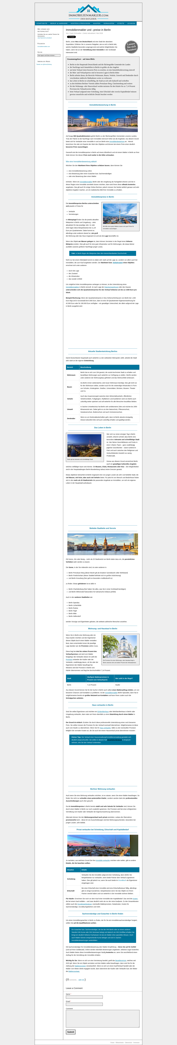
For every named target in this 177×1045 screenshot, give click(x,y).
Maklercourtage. (74, 971)
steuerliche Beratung (114, 740)
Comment (69, 1008)
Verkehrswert (118, 263)
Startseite (42, 23)
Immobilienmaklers (72, 287)
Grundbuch (122, 880)
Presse (112, 1042)
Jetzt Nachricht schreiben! (45, 38)
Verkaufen (108, 23)
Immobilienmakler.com (44, 46)
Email (68, 1001)
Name (68, 994)
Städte (120, 23)
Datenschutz (128, 1042)
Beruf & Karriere (59, 23)
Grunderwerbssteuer (84, 904)
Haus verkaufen (105, 728)
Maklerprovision (80, 966)
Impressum (136, 1042)
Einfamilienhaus (103, 711)
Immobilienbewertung (116, 141)
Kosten (135, 899)
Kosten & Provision (80, 23)
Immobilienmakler (86, 182)
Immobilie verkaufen (103, 860)
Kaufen (96, 23)
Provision (69, 659)
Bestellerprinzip (120, 960)
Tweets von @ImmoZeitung (44, 64)
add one (81, 980)
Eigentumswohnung (111, 287)
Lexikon (131, 23)
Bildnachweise (120, 1042)
